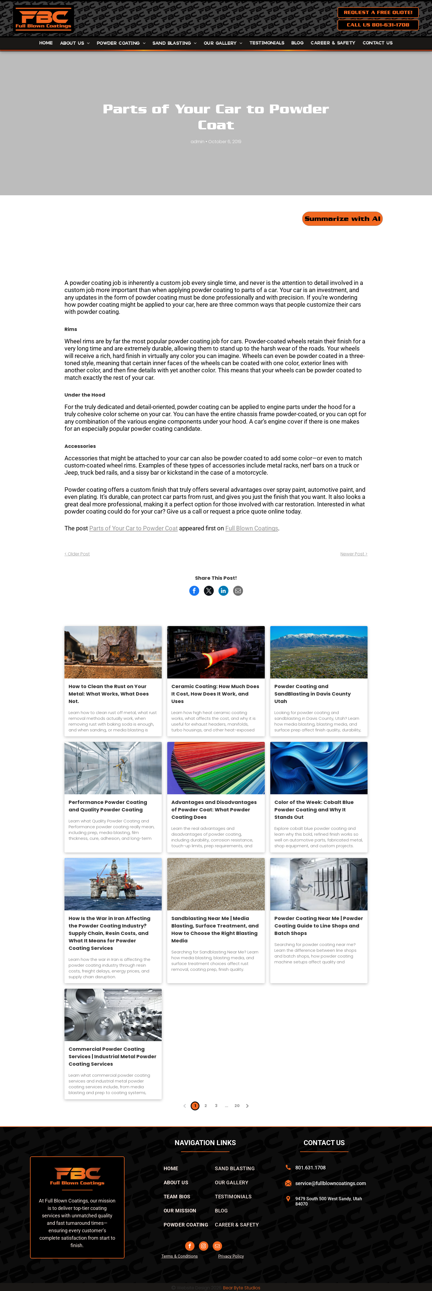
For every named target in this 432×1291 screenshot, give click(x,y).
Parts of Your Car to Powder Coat (133, 528)
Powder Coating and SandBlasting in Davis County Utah (312, 694)
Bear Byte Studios (241, 1288)
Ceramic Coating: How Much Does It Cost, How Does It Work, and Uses (215, 694)
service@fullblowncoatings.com (330, 1183)
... (226, 1105)
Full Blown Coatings (251, 528)
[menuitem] (46, 43)
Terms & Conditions (179, 1256)
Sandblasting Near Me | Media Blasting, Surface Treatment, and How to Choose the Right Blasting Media (215, 929)
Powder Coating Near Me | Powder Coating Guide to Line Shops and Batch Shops (318, 926)
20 (237, 1105)
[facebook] (190, 1246)
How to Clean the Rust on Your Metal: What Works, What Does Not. (109, 694)
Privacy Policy (231, 1256)
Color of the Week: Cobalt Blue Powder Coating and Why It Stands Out (314, 809)
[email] (217, 1246)
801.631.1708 (310, 1167)
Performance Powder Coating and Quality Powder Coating (108, 806)
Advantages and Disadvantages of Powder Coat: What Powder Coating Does (214, 809)
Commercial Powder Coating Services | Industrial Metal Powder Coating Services (112, 1056)
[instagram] (203, 1246)
